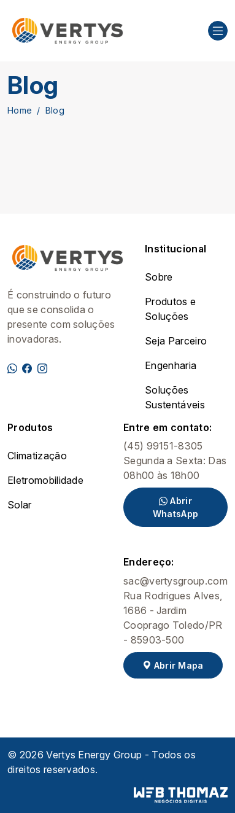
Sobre (159, 277)
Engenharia (170, 365)
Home (19, 110)
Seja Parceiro (176, 341)
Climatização (37, 455)
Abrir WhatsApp (176, 507)
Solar (19, 505)
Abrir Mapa (173, 665)
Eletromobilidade (45, 480)
